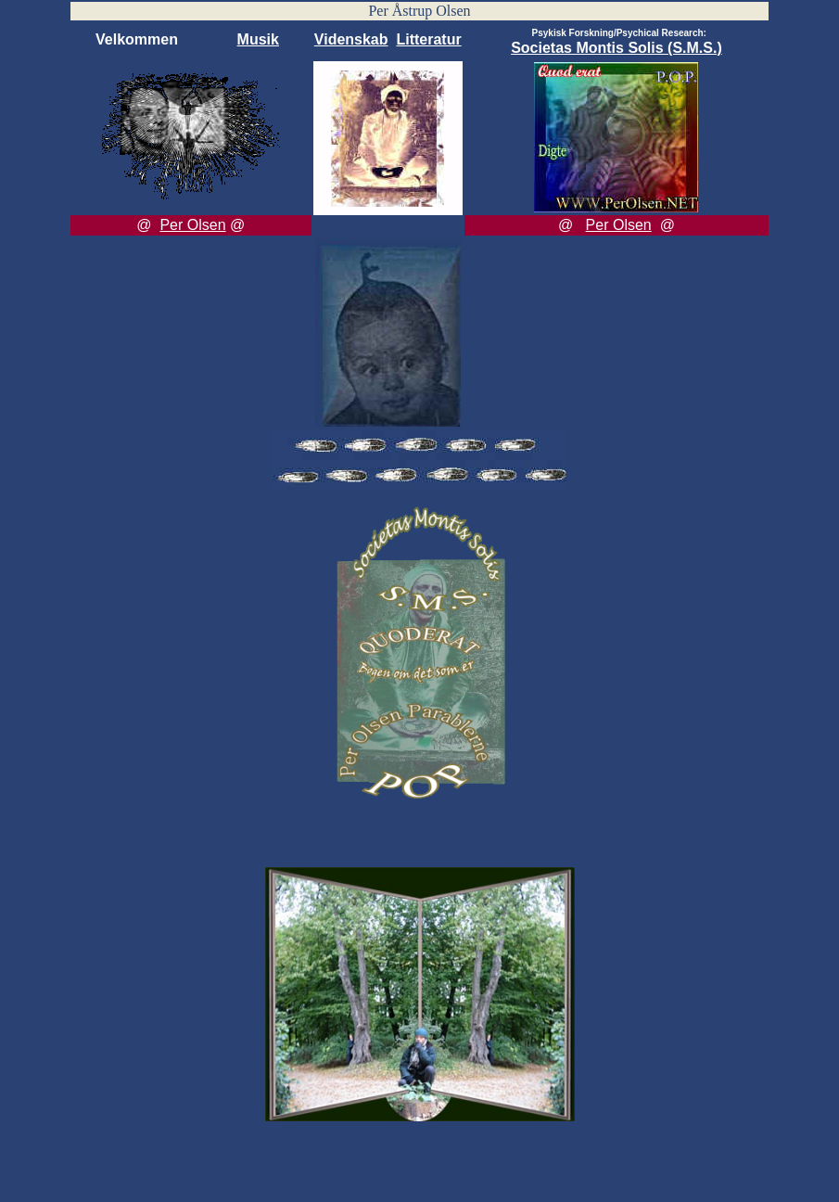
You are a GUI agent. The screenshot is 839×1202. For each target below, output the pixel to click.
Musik (258, 39)
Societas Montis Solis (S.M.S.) (616, 48)
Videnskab (351, 39)
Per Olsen (192, 225)
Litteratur (428, 39)
